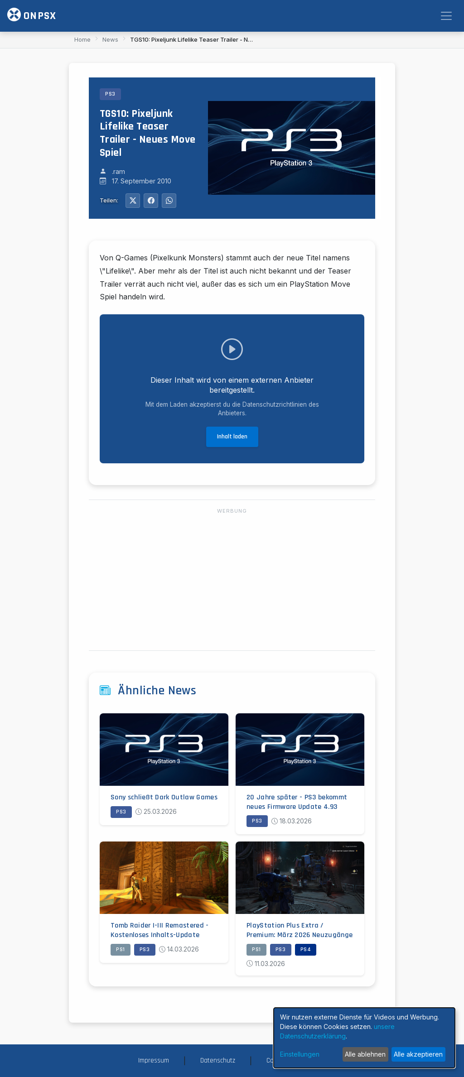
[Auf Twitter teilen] (133, 200)
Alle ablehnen (365, 1054)
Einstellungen (299, 1054)
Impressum (153, 1060)
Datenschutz (217, 1060)
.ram (118, 171)
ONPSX (31, 15)
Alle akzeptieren (418, 1054)
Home (82, 39)
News (110, 39)
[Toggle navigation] (446, 15)
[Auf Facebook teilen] (151, 200)
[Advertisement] (232, 579)
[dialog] (364, 1038)
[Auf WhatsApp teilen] (169, 200)
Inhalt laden (232, 437)
